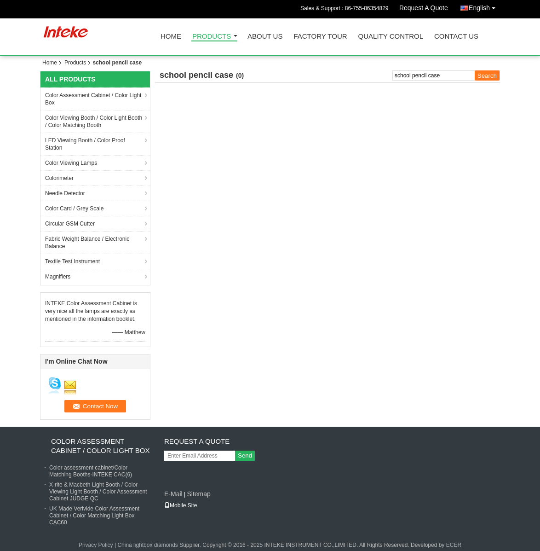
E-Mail (173, 494)
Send (245, 455)
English (484, 6)
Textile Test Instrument (72, 261)
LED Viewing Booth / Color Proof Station (85, 144)
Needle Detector (65, 193)
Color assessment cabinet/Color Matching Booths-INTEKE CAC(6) (90, 471)
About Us (264, 36)
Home (171, 36)
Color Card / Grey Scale (74, 208)
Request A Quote (423, 8)
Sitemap (198, 494)
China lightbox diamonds (147, 545)
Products (211, 36)
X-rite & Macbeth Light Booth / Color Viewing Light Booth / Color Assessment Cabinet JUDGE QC (98, 491)
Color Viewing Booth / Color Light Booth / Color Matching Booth (93, 121)
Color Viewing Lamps (71, 163)
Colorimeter (59, 178)
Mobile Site (180, 505)
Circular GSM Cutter (70, 223)
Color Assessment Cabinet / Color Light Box (93, 99)
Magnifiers (57, 276)
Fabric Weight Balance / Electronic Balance (87, 242)
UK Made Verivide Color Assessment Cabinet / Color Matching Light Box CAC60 (94, 515)
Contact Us (456, 36)
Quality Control (390, 36)
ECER (453, 545)
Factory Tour (320, 36)
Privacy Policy (96, 545)
